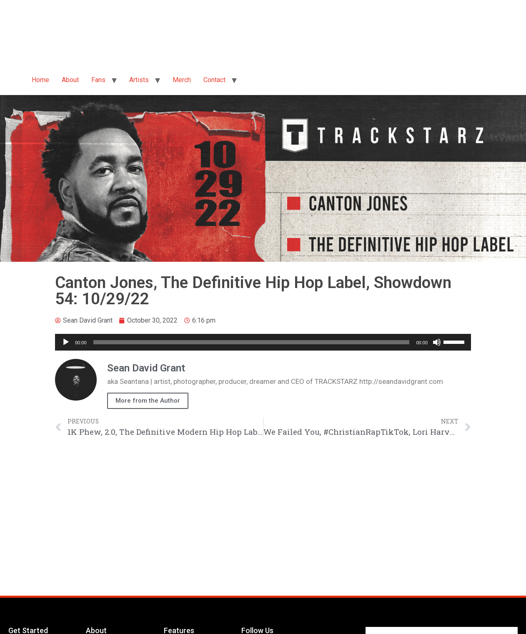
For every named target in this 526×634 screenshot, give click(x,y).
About (70, 80)
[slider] (251, 342)
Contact (214, 80)
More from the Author (147, 400)
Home (40, 80)
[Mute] (437, 342)
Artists (139, 80)
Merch (182, 80)
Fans (98, 80)
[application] (263, 342)
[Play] (66, 342)
